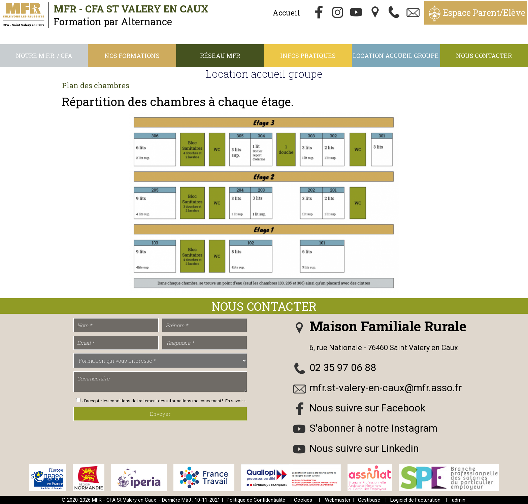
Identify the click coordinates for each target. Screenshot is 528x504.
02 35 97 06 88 (342, 367)
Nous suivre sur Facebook (367, 408)
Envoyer (160, 413)
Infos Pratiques (308, 56)
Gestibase (369, 500)
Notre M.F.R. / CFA (44, 56)
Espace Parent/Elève (484, 12)
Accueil (286, 13)
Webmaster (338, 500)
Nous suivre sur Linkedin (364, 448)
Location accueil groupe (396, 56)
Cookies (303, 500)
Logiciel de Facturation (415, 500)
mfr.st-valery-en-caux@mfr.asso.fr (385, 388)
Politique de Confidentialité (256, 500)
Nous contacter (484, 56)
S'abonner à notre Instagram (373, 428)
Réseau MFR (220, 56)
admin (458, 500)
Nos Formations (132, 56)
